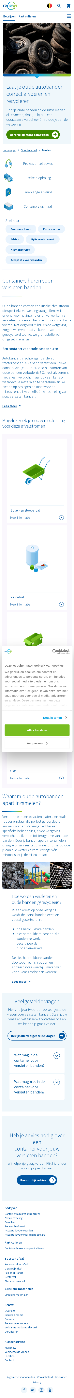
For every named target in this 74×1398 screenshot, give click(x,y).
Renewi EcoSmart (15, 1226)
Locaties (10, 1356)
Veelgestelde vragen (17, 1352)
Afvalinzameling (14, 1218)
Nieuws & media (14, 1315)
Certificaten (11, 1331)
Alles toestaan (37, 730)
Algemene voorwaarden (21, 1377)
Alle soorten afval (15, 1281)
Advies (15, 239)
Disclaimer (61, 1377)
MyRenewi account (42, 239)
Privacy (37, 1382)
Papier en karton (14, 1272)
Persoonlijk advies (33, 1180)
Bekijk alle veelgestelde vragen (33, 1036)
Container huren (21, 229)
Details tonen (52, 717)
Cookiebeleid (45, 1377)
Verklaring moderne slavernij (21, 1327)
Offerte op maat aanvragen (29, 135)
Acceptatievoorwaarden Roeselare (25, 1234)
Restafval (10, 1277)
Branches (10, 1222)
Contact (9, 1360)
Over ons (10, 1311)
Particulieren (27, 16)
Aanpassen (37, 743)
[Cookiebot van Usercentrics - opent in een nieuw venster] (52, 651)
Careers (9, 1319)
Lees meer (9, 406)
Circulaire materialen (16, 1294)
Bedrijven (9, 16)
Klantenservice (20, 249)
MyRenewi (11, 1347)
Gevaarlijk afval (13, 1268)
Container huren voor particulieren (24, 1248)
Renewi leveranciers (16, 1323)
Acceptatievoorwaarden (26, 260)
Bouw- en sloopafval (16, 1264)
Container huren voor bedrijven (22, 1214)
